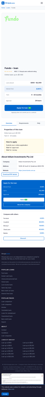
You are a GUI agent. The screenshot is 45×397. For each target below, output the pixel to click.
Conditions (4, 333)
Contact (3, 330)
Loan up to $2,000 (7, 348)
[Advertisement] (22, 44)
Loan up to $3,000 (28, 348)
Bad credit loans (6, 319)
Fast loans (4, 273)
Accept (5, 394)
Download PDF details (10, 174)
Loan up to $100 (6, 342)
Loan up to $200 (28, 342)
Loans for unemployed (8, 313)
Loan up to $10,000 (7, 354)
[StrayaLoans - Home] (8, 3)
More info (11, 389)
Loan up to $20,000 (7, 356)
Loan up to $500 (6, 345)
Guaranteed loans (7, 316)
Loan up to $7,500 (28, 351)
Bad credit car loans (7, 290)
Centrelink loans (6, 310)
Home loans (5, 282)
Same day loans (6, 288)
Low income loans (7, 285)
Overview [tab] (9, 123)
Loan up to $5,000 (7, 351)
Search (3, 322)
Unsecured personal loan (9, 279)
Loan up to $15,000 (29, 354)
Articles (3, 307)
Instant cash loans (6, 276)
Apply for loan (24, 108)
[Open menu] (42, 3)
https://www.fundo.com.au (27, 170)
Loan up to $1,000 (28, 345)
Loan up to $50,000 (29, 356)
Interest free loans (7, 293)
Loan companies (6, 304)
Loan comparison (6, 301)
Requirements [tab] (24, 123)
